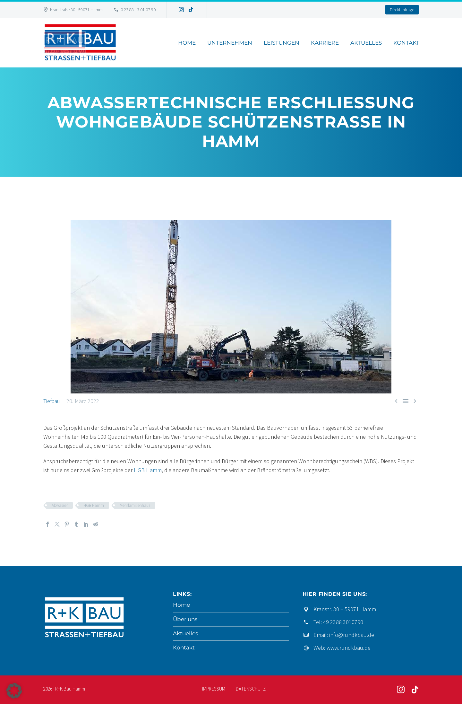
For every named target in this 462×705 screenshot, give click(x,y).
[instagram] (401, 690)
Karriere (325, 43)
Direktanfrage (402, 10)
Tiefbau (52, 401)
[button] (14, 691)
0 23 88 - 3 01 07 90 (138, 10)
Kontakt (406, 43)
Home (187, 43)
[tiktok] (415, 690)
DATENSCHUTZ (251, 690)
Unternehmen (229, 43)
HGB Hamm (148, 470)
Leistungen (281, 43)
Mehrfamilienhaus (135, 505)
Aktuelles (366, 43)
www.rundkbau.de (349, 647)
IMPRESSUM (213, 690)
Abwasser (60, 505)
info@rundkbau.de (351, 635)
